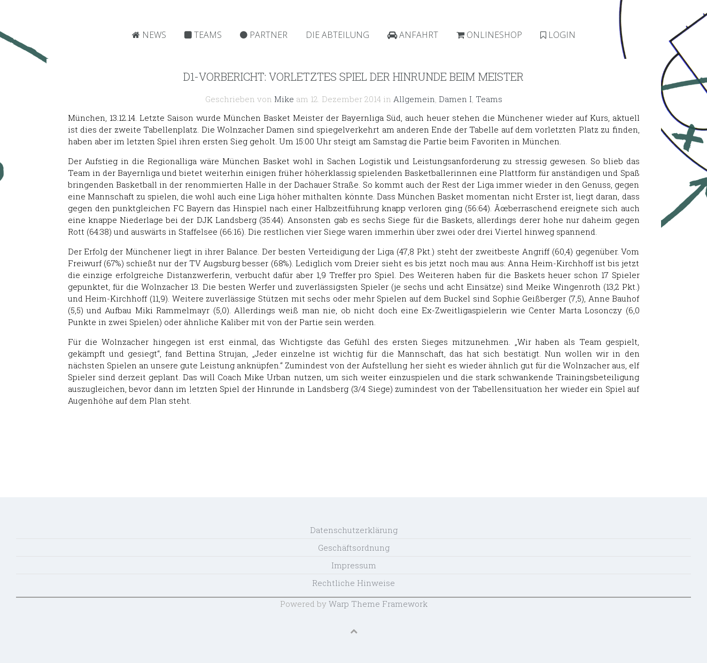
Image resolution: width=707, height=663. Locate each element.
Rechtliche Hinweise (353, 582)
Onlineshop (489, 35)
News (149, 35)
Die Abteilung (337, 35)
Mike (284, 99)
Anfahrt (412, 35)
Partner (264, 35)
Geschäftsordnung (354, 547)
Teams (203, 35)
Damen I (455, 99)
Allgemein (414, 99)
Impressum (353, 565)
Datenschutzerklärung (354, 530)
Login (558, 35)
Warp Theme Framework (378, 603)
